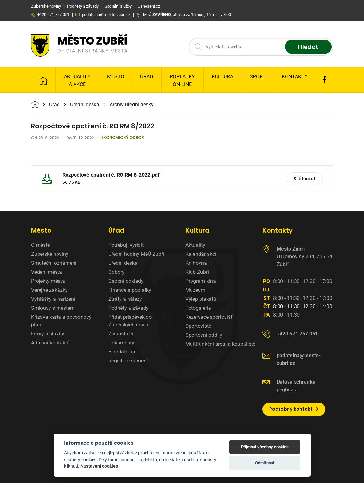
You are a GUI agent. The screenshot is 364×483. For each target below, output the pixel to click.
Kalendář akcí (200, 254)
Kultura (222, 77)
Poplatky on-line (182, 80)
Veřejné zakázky (49, 290)
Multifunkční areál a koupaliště (220, 344)
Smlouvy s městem (53, 308)
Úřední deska (84, 104)
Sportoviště (198, 326)
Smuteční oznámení (53, 263)
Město (115, 77)
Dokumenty (121, 343)
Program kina (200, 281)
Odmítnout (264, 463)
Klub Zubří (197, 272)
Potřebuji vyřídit (126, 245)
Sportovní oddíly (203, 335)
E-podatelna (121, 352)
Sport (258, 77)
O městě (40, 245)
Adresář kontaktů (50, 343)
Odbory (116, 272)
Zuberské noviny (49, 254)
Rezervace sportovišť (209, 317)
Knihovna (196, 263)
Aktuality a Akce (77, 80)
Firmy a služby (47, 334)
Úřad (146, 77)
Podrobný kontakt (294, 409)
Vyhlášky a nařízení (53, 299)
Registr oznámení (128, 361)
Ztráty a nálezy (125, 299)
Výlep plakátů (200, 299)
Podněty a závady (128, 308)
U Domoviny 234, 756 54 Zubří (304, 256)
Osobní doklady (126, 281)
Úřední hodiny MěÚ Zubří (136, 254)
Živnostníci (120, 334)
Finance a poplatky (129, 290)
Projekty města (48, 281)
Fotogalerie (198, 308)
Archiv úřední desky (132, 104)
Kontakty (295, 77)
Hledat (308, 47)
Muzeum (195, 290)
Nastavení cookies (99, 466)
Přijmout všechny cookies (265, 446)
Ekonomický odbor (122, 138)
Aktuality (195, 245)
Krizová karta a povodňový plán (61, 321)
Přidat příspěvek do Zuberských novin (130, 321)
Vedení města (46, 272)
